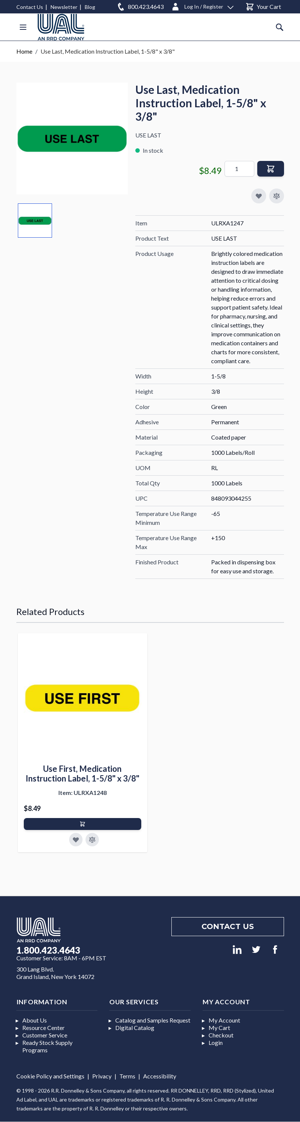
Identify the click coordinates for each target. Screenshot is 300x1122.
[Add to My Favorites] (258, 195)
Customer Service (44, 1035)
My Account (224, 1020)
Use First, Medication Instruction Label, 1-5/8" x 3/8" (82, 773)
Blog (90, 7)
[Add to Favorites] (76, 839)
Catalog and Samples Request (152, 1020)
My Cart (219, 1027)
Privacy (102, 1076)
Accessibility (159, 1076)
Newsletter (64, 7)
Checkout (221, 1035)
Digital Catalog (134, 1027)
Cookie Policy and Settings (50, 1076)
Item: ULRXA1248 (82, 792)
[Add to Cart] (82, 824)
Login (216, 1042)
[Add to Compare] (276, 195)
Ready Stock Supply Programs (47, 1046)
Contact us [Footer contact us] (227, 926)
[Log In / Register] (202, 5)
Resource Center (43, 1027)
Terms (127, 1076)
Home (24, 51)
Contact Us (29, 7)
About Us (34, 1020)
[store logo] (61, 27)
